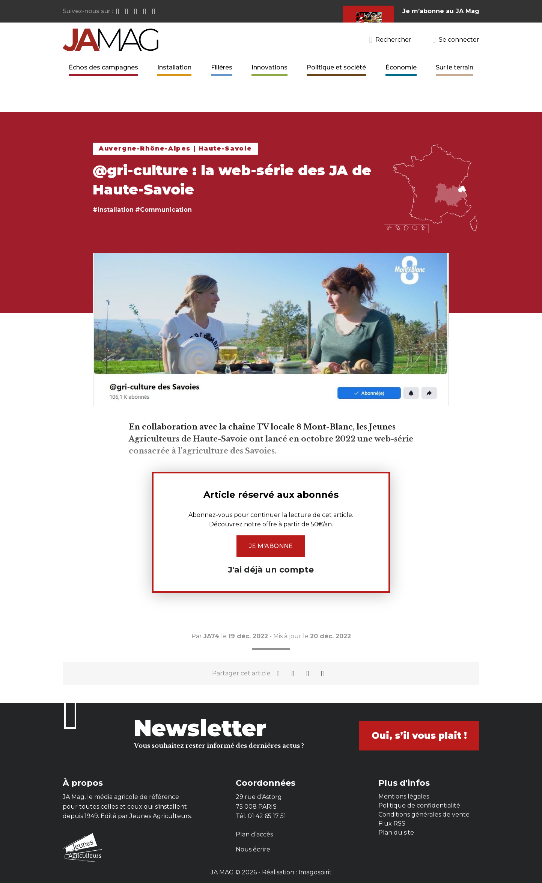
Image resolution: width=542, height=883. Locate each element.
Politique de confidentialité (419, 805)
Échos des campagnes (103, 67)
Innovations (269, 67)
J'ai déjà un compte (271, 570)
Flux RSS (391, 823)
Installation (174, 67)
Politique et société (336, 67)
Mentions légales (403, 796)
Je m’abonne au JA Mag (440, 11)
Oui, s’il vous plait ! (419, 735)
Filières (221, 67)
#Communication (163, 209)
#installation (113, 209)
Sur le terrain (454, 67)
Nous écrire (253, 849)
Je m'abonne (271, 546)
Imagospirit (315, 872)
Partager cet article (241, 673)
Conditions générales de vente (424, 814)
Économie (401, 67)
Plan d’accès (254, 834)
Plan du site (396, 832)
